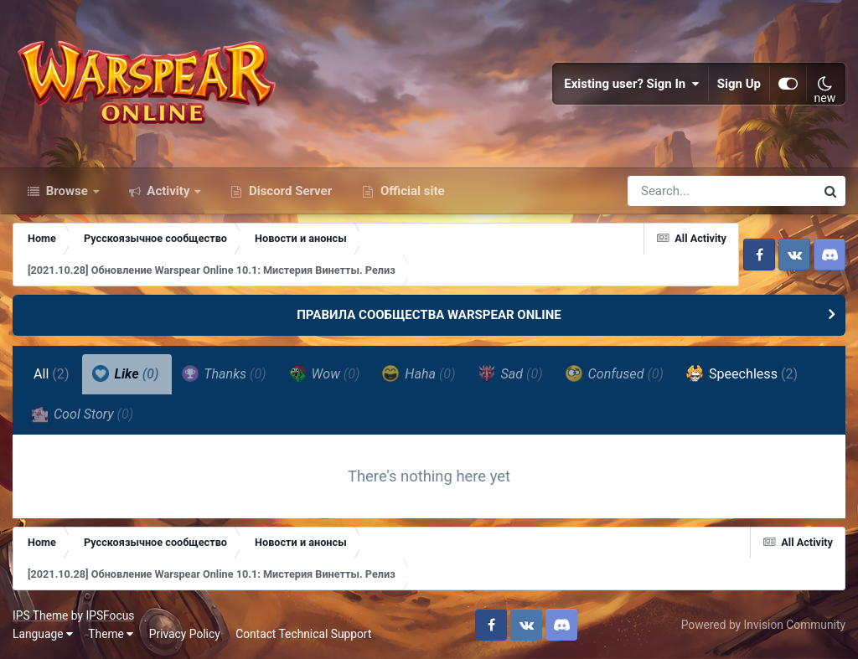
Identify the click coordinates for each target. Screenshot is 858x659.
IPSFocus (109, 615)
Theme (110, 634)
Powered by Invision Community (763, 624)
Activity (169, 190)
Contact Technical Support (303, 634)
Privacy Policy (184, 634)
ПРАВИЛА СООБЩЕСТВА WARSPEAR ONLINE (429, 314)
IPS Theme (40, 615)
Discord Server (289, 190)
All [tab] (52, 374)
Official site (410, 190)
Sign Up (739, 83)
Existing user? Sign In (632, 83)
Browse (67, 190)
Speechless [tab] (742, 373)
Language (43, 634)
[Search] (674, 191)
